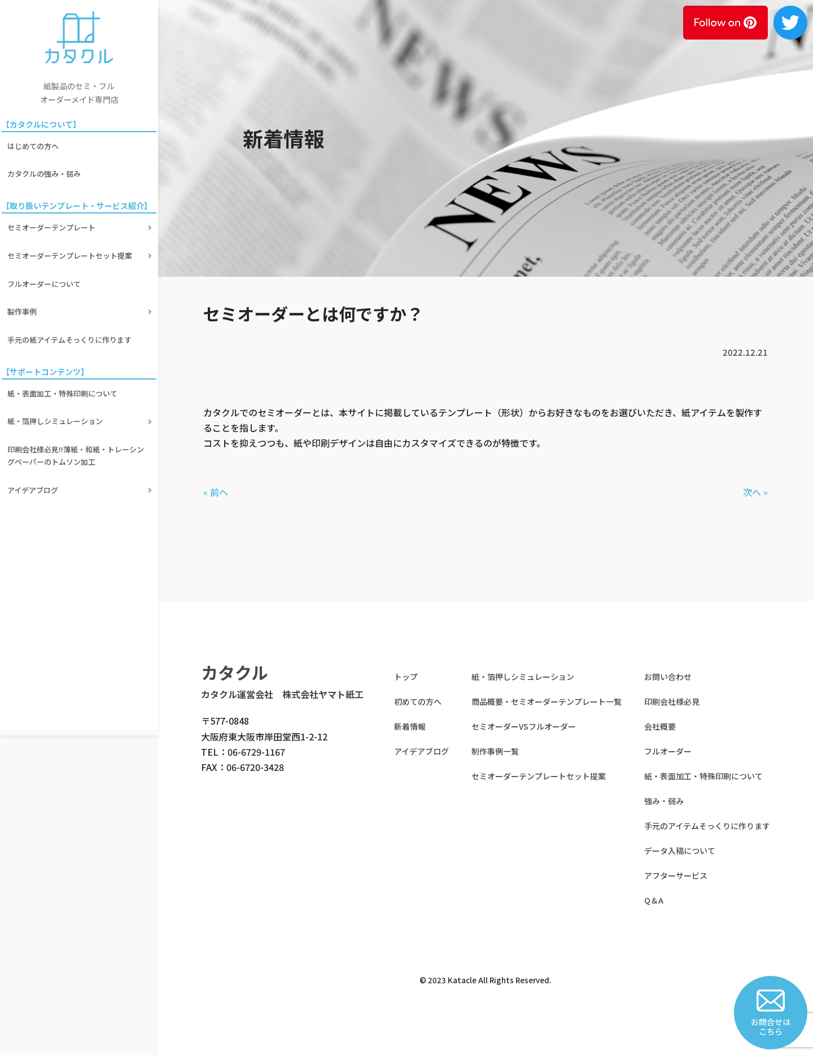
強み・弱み (664, 800)
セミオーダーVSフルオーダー (523, 726)
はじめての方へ (34, 143)
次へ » (755, 492)
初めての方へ (418, 701)
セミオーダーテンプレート (53, 217)
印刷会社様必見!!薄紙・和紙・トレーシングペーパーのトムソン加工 (77, 416)
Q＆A (653, 900)
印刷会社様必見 (672, 701)
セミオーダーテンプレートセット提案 (71, 241)
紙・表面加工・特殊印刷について (64, 362)
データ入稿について (679, 850)
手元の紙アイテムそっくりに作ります (71, 312)
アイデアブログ (34, 446)
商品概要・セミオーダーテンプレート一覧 (546, 701)
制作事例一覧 (495, 751)
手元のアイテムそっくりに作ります (707, 825)
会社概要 (660, 726)
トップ (406, 676)
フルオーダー (668, 751)
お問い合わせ (668, 676)
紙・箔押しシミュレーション (56, 386)
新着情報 (410, 726)
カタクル (234, 672)
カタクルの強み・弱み (45, 167)
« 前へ (215, 492)
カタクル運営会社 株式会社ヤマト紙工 (282, 694)
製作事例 (23, 289)
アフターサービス (675, 875)
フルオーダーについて (45, 264)
